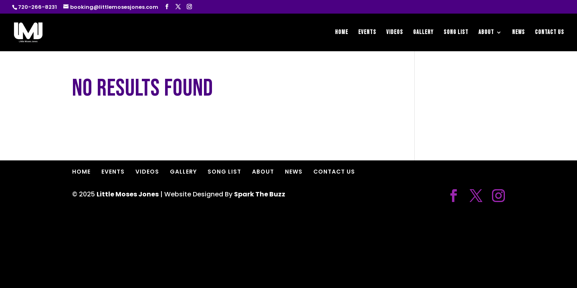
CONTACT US (549, 33)
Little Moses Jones (128, 194)
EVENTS (367, 33)
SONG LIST (456, 33)
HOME (341, 33)
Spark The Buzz (259, 194)
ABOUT (486, 33)
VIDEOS (394, 33)
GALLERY (423, 33)
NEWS (518, 33)
